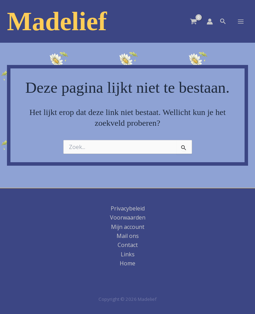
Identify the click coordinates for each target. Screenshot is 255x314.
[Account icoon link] (210, 21)
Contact (128, 245)
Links (128, 254)
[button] (223, 21)
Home (127, 263)
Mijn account (127, 227)
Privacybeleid (128, 208)
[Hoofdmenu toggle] (240, 21)
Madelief (57, 21)
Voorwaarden (127, 217)
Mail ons (128, 236)
